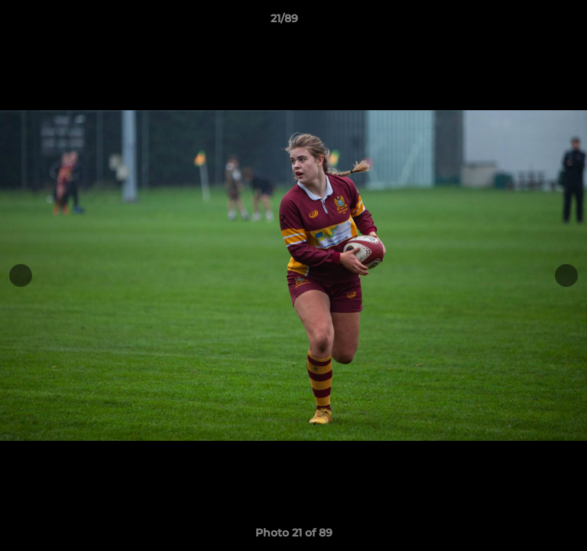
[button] (532, 22)
